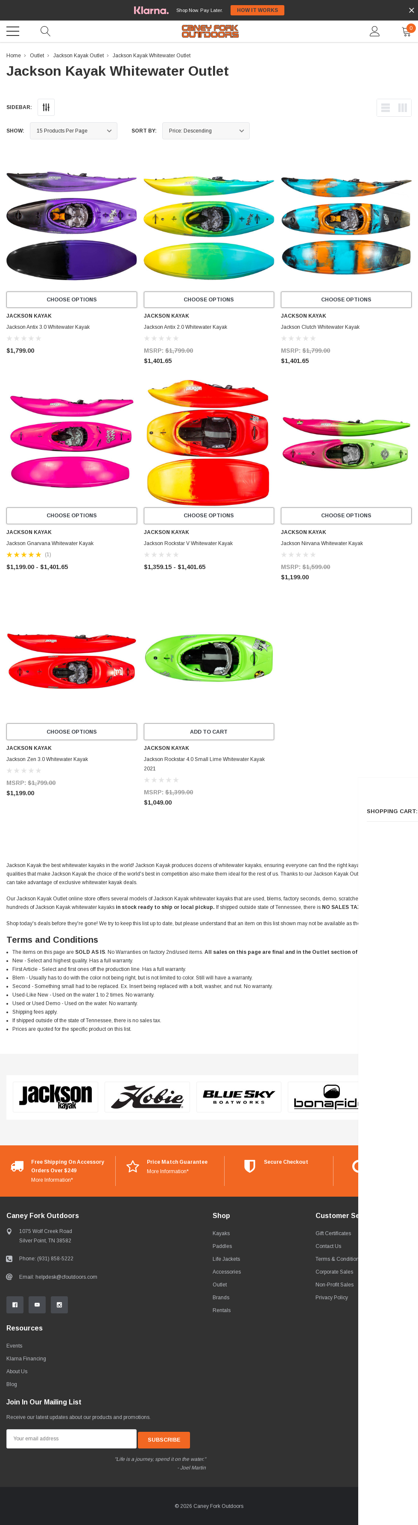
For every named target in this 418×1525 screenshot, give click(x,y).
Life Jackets (226, 1261)
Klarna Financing (26, 1360)
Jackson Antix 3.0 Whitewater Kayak (48, 328)
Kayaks (221, 1235)
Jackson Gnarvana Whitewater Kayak (50, 544)
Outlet (37, 56)
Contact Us (328, 1248)
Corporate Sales (334, 1274)
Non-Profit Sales (335, 1286)
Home (13, 56)
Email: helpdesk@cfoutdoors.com (58, 1279)
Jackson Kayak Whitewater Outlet (151, 56)
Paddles (222, 1248)
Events (14, 1348)
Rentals (222, 1312)
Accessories (227, 1274)
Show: (15, 131)
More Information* (52, 1182)
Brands (221, 1299)
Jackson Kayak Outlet (78, 56)
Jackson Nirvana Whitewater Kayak (322, 544)
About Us (16, 1373)
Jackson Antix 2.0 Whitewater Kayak (185, 328)
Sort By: (144, 131)
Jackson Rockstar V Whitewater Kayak (188, 544)
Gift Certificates (333, 1235)
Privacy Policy (332, 1299)
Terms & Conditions (339, 1261)
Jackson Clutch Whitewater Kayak (320, 328)
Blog (11, 1386)
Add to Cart (209, 733)
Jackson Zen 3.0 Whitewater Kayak (47, 761)
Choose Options (71, 300)
